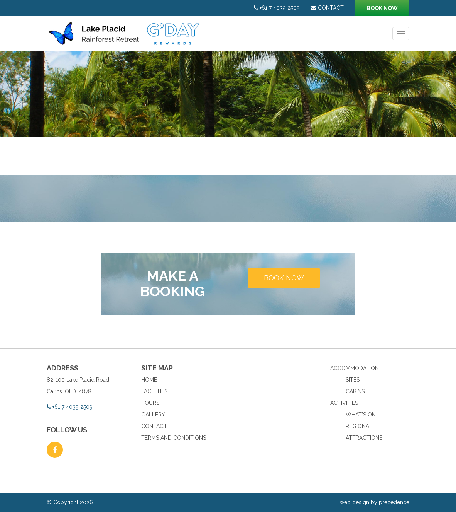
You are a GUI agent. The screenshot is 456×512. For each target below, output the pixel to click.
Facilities (154, 391)
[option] (228, 94)
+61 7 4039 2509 (277, 8)
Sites (353, 380)
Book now (382, 8)
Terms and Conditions (173, 438)
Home (149, 380)
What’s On (361, 414)
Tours (150, 403)
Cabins (355, 391)
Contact (327, 8)
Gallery (153, 414)
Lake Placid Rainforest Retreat (125, 37)
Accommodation (354, 368)
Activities (344, 403)
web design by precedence (374, 502)
